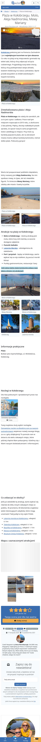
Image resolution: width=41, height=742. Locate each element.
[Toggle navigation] (3, 2)
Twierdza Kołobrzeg (11, 524)
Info (5, 740)
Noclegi (25, 740)
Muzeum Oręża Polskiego (14, 534)
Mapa (15, 740)
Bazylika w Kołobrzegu (13, 527)
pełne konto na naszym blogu (23, 696)
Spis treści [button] (20, 7)
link (35, 701)
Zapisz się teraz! (20, 684)
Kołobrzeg (14, 11)
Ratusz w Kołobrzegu (12, 530)
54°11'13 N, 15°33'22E (21, 631)
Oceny (35, 740)
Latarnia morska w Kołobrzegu (16, 518)
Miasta (6, 11)
